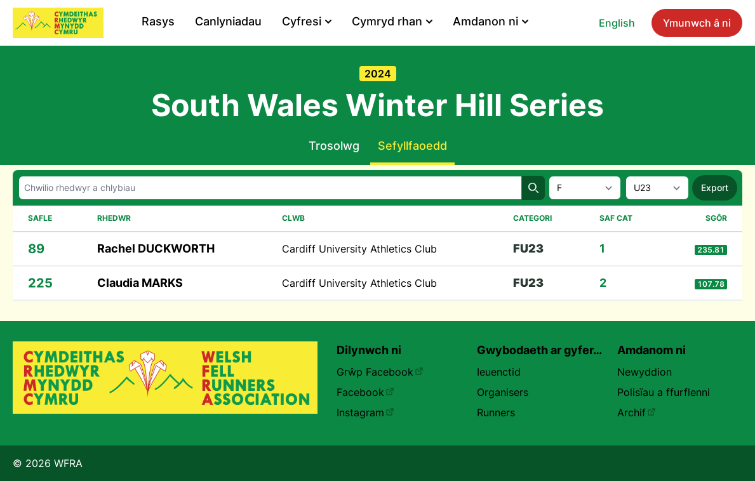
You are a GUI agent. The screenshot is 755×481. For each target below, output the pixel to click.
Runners (496, 412)
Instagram (365, 412)
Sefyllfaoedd (412, 145)
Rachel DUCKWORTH (156, 248)
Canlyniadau (228, 21)
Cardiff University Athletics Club (359, 248)
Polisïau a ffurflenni (663, 392)
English (617, 22)
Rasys (158, 21)
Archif (636, 412)
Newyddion (644, 372)
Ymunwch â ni (697, 22)
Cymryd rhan (392, 21)
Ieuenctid (499, 372)
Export (714, 187)
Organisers (502, 392)
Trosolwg (334, 145)
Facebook (365, 392)
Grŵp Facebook (380, 372)
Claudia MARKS (140, 282)
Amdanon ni (490, 21)
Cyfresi (306, 21)
